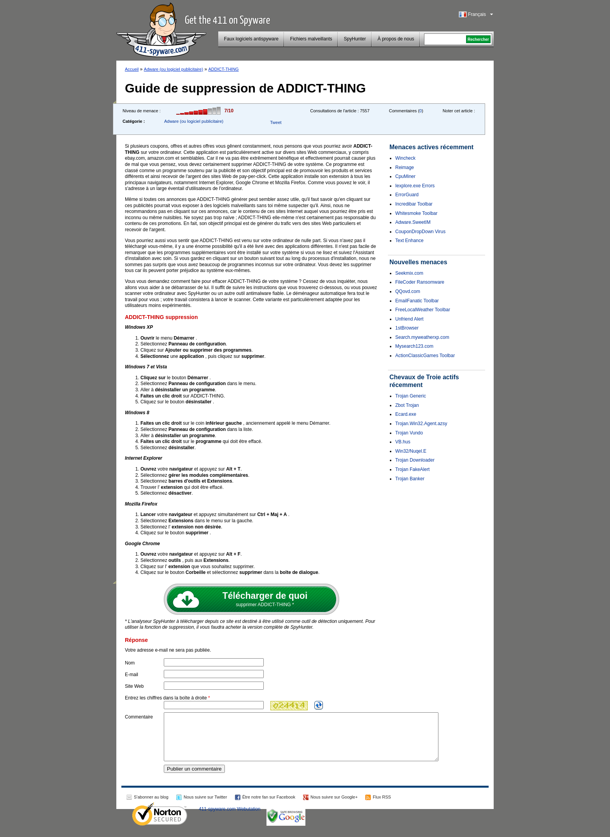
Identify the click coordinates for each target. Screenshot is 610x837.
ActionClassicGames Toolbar (425, 355)
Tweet (275, 122)
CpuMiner (405, 176)
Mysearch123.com (414, 346)
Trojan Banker (409, 478)
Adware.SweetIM (413, 222)
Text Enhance (409, 240)
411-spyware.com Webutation (230, 818)
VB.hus (402, 442)
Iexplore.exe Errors (415, 185)
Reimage (404, 167)
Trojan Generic (410, 396)
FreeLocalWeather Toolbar (422, 309)
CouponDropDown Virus (420, 231)
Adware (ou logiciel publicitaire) (173, 69)
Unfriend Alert (409, 319)
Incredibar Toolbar (414, 204)
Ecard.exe (405, 414)
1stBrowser (407, 328)
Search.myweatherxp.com (422, 337)
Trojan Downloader (415, 460)
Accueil (131, 69)
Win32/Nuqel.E (410, 451)
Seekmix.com (409, 273)
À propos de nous (396, 39)
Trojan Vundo (409, 433)
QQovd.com (407, 291)
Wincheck (405, 158)
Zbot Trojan (407, 405)
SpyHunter (355, 39)
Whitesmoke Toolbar (416, 213)
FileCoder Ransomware (419, 282)
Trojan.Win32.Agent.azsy (421, 423)
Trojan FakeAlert (412, 469)
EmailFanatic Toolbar (417, 300)
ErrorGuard (407, 194)
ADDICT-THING (223, 69)
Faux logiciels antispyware (251, 39)
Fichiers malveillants (311, 39)
